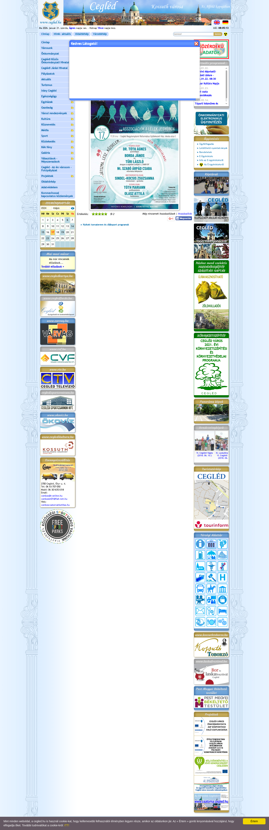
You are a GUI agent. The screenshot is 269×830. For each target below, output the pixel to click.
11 (57, 226)
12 (62, 226)
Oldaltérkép (82, 34)
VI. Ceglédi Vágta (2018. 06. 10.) (204, 453)
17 (52, 232)
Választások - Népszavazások (57, 160)
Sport (57, 136)
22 (42, 238)
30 (47, 244)
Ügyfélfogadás (206, 144)
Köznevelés (57, 125)
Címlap (45, 34)
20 (67, 232)
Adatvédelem (49, 187)
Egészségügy (57, 96)
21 (72, 232)
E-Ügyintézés (206, 156)
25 (57, 238)
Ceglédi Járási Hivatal (54, 68)
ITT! (66, 825)
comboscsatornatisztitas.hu (55, 505)
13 (67, 226)
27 (67, 238)
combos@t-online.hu (51, 495)
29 (42, 244)
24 (52, 238)
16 (47, 232)
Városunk (57, 48)
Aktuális (57, 79)
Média (57, 130)
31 (52, 244)
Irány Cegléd (48, 90)
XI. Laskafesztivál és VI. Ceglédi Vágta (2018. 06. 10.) (225, 454)
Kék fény (57, 147)
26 (62, 238)
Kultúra (57, 119)
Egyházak (57, 102)
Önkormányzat (57, 54)
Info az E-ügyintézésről (211, 160)
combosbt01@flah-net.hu (54, 499)
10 (52, 226)
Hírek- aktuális (62, 34)
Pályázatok (48, 73)
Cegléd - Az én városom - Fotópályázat (56, 169)
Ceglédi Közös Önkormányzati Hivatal (57, 61)
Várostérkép (100, 34)
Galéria (57, 153)
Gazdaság (57, 108)
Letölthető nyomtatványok (213, 148)
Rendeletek (205, 152)
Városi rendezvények (57, 113)
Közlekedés (57, 142)
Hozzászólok (185, 213)
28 (72, 238)
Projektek (57, 176)
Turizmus (57, 85)
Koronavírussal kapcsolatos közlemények (57, 194)
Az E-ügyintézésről (211, 165)
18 (57, 232)
